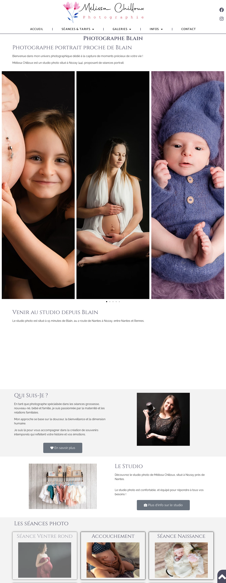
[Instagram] (221, 18)
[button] (5, 185)
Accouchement (113, 536)
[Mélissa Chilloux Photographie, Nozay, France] (113, 355)
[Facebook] (221, 9)
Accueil (36, 29)
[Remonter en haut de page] (221, 576)
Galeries (122, 29)
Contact (188, 29)
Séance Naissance (181, 536)
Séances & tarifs (78, 29)
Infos (156, 29)
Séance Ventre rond (45, 536)
